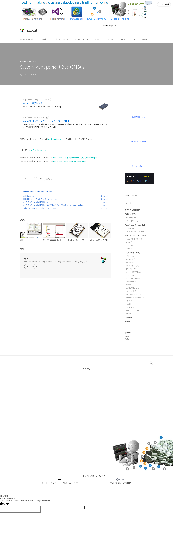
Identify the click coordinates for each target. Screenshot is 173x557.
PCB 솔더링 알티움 (134, 239)
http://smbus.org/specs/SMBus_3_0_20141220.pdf (75, 157)
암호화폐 (44, 39)
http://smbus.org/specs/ (39, 150)
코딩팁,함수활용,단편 (135, 231)
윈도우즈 (130, 262)
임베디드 (110, 39)
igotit (26, 258)
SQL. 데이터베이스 (134, 278)
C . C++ (130, 228)
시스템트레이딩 (26, 39)
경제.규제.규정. (132, 310)
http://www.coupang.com (33, 117)
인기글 (134, 195)
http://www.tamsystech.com (35, 100)
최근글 (127, 195)
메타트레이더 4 (81, 39)
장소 (128, 304)
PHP (128, 285)
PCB (123, 39)
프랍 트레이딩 (116, 482)
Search (105, 25)
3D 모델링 (131, 291)
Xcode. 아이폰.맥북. (134, 272)
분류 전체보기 (132, 210)
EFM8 (129, 248)
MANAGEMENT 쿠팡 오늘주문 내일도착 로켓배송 (46, 121)
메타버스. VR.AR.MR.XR (135, 297)
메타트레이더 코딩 (133, 221)
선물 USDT (62, 482)
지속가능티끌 (132, 252)
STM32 (130, 242)
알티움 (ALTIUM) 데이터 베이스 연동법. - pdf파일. (41, 208)
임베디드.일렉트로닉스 (31, 191)
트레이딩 (130, 214)
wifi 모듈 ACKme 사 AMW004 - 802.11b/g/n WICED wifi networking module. (53, 205)
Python (130, 275)
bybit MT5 (73, 482)
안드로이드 (131, 269)
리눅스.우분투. (132, 265)
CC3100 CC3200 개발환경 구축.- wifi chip (39, 199)
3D (133, 39)
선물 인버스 (51, 482)
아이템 (130, 256)
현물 (44, 482)
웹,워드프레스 (132, 288)
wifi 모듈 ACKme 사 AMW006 (34, 202)
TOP (151, 363)
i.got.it (30, 30)
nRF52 (129, 245)
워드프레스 (146, 39)
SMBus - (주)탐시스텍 (33, 103)
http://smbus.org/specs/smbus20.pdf (69, 161)
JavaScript (131, 281)
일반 (129, 317)
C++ (97, 39)
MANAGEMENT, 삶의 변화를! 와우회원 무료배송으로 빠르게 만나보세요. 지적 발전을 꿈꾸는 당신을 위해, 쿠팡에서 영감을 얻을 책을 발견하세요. (65, 125)
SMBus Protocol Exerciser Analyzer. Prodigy (42, 106)
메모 (129, 313)
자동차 (130, 301)
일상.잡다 (130, 307)
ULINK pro (27, 196)
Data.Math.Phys (133, 294)
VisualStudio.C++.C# (135, 225)
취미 (128, 321)
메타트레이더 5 (61, 39)
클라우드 (130, 259)
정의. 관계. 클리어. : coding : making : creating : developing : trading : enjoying (56, 261)
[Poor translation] (6, 504)
